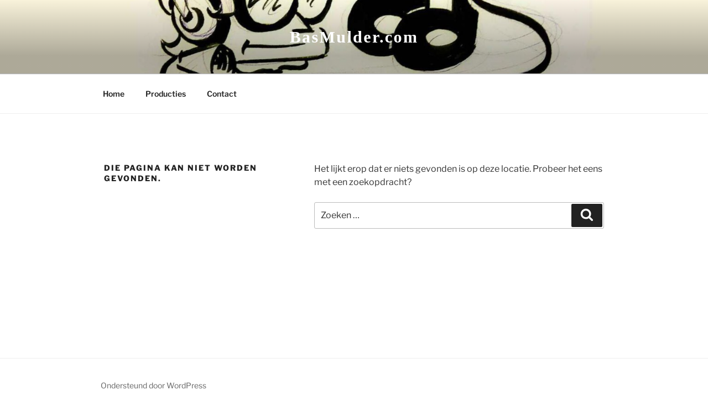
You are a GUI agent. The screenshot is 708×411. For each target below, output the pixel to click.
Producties (165, 93)
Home (113, 93)
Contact (222, 93)
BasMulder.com (354, 37)
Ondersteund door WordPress (153, 385)
